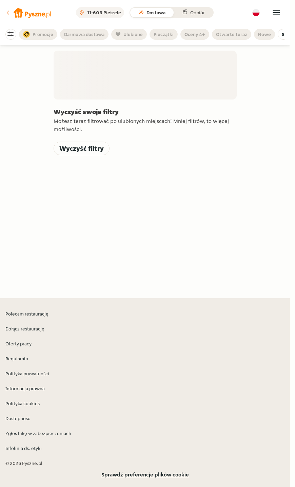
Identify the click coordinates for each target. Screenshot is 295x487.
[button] (28, 12)
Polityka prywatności (27, 374)
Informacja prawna (25, 388)
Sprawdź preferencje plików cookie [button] (145, 474)
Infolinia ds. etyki (23, 448)
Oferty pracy (18, 344)
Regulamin (16, 359)
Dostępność (17, 418)
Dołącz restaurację (24, 329)
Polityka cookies (22, 403)
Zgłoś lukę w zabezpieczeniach (38, 433)
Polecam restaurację (26, 314)
